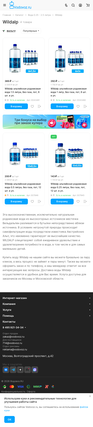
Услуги (7, 309)
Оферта (30, 391)
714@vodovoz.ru (12, 343)
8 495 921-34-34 (13, 327)
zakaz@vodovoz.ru (13, 336)
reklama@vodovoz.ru (15, 349)
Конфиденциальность (13, 391)
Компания (9, 304)
